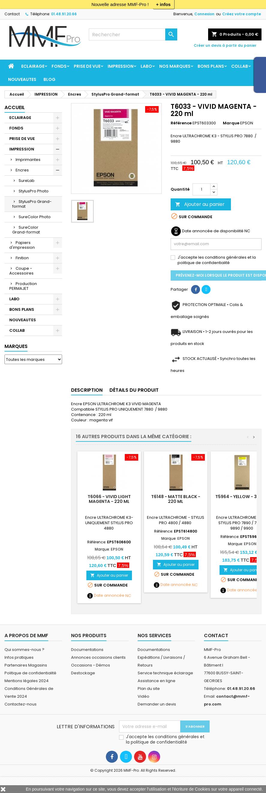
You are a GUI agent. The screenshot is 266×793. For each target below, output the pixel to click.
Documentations (87, 649)
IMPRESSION (120, 66)
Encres (22, 170)
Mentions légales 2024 (26, 681)
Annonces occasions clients (98, 657)
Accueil (14, 107)
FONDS (59, 66)
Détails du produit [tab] (134, 390)
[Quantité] (202, 189)
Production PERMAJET (23, 286)
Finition (22, 258)
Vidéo (143, 696)
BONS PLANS (211, 66)
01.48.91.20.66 (64, 13)
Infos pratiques (19, 657)
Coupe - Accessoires (21, 271)
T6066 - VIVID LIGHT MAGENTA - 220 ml (109, 499)
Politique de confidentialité (30, 673)
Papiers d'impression (22, 245)
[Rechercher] (133, 34)
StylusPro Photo (34, 191)
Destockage (83, 673)
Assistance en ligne (156, 681)
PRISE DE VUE (87, 66)
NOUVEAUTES (22, 79)
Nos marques (174, 66)
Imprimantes (28, 159)
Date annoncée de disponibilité (213, 231)
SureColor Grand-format (26, 229)
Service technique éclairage (165, 673)
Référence (181, 123)
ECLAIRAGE (32, 66)
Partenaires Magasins (25, 665)
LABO (146, 66)
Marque (231, 123)
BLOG (49, 79)
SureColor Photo (35, 217)
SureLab (26, 180)
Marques (16, 346)
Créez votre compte (241, 13)
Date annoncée (109, 595)
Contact (12, 13)
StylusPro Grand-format (32, 204)
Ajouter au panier (200, 204)
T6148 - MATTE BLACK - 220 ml (175, 499)
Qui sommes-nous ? (24, 649)
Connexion (204, 13)
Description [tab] (87, 390)
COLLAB (239, 66)
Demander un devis (157, 704)
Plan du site (149, 688)
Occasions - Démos (90, 665)
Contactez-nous (20, 704)
